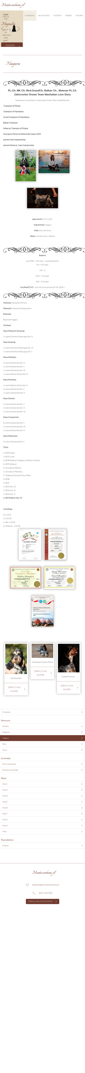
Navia (42, 750)
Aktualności (44, 15)
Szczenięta (6, 758)
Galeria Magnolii (12, 46)
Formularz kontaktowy (42, 901)
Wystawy (58, 15)
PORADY (68, 15)
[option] (11, 28)
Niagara (42, 738)
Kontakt (79, 15)
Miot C (42, 784)
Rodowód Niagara (10, 320)
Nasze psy (5, 720)
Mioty (3, 778)
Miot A (42, 790)
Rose (42, 744)
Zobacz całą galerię (17, 689)
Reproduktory (7, 840)
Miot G (42, 820)
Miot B (42, 808)
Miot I (42, 832)
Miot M (42, 796)
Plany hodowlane (42, 764)
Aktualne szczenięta (42, 770)
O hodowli (30, 15)
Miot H (42, 826)
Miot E (42, 802)
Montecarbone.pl (12, 5)
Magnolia (42, 732)
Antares (42, 726)
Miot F (42, 814)
